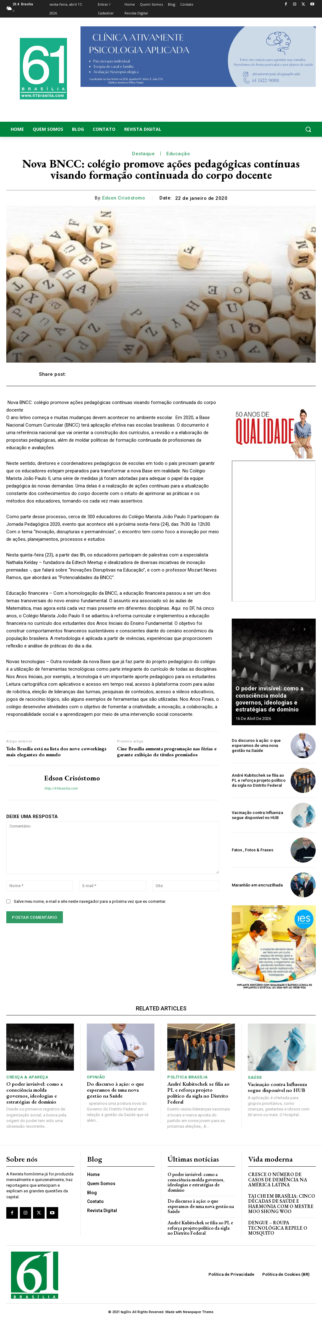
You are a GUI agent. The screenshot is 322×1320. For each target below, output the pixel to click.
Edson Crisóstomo (123, 198)
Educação (178, 154)
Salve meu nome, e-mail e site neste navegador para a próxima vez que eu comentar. (90, 901)
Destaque (143, 154)
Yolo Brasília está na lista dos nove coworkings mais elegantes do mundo (56, 752)
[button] (282, 129)
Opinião (96, 1077)
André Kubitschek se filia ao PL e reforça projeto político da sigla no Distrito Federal (259, 780)
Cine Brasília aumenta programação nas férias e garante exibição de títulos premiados (167, 752)
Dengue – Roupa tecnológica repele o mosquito (278, 1227)
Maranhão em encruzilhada (257, 885)
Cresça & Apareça (27, 1077)
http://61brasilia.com (61, 788)
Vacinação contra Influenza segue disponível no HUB (257, 815)
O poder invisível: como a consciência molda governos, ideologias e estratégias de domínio (274, 699)
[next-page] (304, 629)
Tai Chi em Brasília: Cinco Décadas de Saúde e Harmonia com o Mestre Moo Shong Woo (280, 1203)
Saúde (255, 1077)
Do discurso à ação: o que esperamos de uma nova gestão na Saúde (256, 745)
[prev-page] (293, 629)
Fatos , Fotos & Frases (252, 850)
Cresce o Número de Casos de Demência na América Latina (278, 1179)
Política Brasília (187, 1077)
